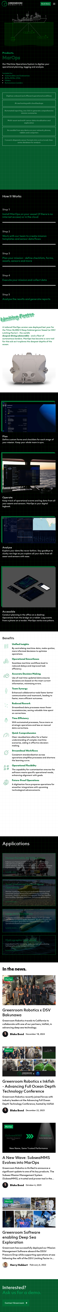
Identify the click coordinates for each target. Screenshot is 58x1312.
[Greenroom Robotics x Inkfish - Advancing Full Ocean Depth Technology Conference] (29, 1061)
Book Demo (45, 4)
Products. (8, 52)
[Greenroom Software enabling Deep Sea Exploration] (29, 1212)
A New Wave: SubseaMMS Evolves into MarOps (26, 1160)
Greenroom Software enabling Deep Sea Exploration (21, 1237)
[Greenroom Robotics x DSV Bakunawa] (29, 990)
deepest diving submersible (15, 335)
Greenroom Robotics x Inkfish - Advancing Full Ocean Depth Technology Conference (29, 1086)
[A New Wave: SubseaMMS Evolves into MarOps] (29, 1138)
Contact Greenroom (16, 1303)
